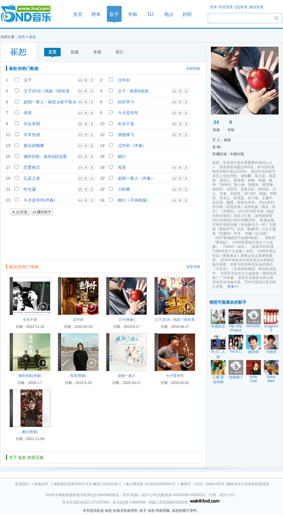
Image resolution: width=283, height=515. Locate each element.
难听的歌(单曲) (30, 376)
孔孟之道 (32, 178)
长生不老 (126, 123)
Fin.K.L (235, 351)
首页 (29, 14)
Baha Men (271, 379)
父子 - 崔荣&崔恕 (133, 91)
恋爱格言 (32, 167)
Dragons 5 (271, 328)
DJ (151, 14)
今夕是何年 (128, 112)
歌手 (114, 14)
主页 (52, 52)
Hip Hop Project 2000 (235, 330)
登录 (213, 7)
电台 (169, 14)
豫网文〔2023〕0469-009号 (202, 484)
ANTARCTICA (257, 326)
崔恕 (32, 37)
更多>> (233, 287)
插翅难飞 (126, 134)
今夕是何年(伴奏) (39, 200)
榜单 (96, 14)
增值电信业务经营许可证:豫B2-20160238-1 (87, 484)
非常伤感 (32, 134)
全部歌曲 (193, 68)
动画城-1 (236, 377)
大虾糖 (124, 189)
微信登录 (256, 7)
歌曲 (75, 52)
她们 (122, 156)
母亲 (28, 112)
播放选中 (42, 211)
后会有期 (32, 123)
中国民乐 (218, 326)
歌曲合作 (41, 484)
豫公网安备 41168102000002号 (151, 484)
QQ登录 (241, 7)
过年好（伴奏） (132, 145)
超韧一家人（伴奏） (136, 178)
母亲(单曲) (78, 376)
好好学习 (126, 101)
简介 (119, 52)
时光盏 (30, 189)
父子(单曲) (126, 320)
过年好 (124, 80)
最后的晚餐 (34, 145)
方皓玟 (271, 352)
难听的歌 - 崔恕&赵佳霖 (45, 156)
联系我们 (22, 484)
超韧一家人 (126, 376)
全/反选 (20, 211)
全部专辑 (193, 267)
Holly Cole (253, 379)
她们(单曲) (30, 432)
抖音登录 (226, 7)
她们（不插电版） (134, 200)
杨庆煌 (253, 352)
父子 (28, 80)
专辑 (132, 14)
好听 (187, 14)
